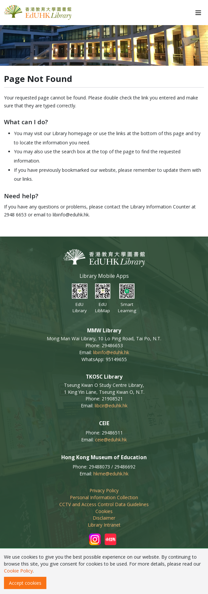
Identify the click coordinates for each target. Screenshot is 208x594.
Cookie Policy (18, 571)
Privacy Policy (104, 490)
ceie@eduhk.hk (111, 439)
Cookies (104, 511)
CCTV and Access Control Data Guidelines (104, 504)
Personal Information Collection (104, 497)
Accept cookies (25, 583)
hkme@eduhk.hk (111, 473)
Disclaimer (104, 518)
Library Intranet (104, 525)
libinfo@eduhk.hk (111, 352)
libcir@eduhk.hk (111, 405)
